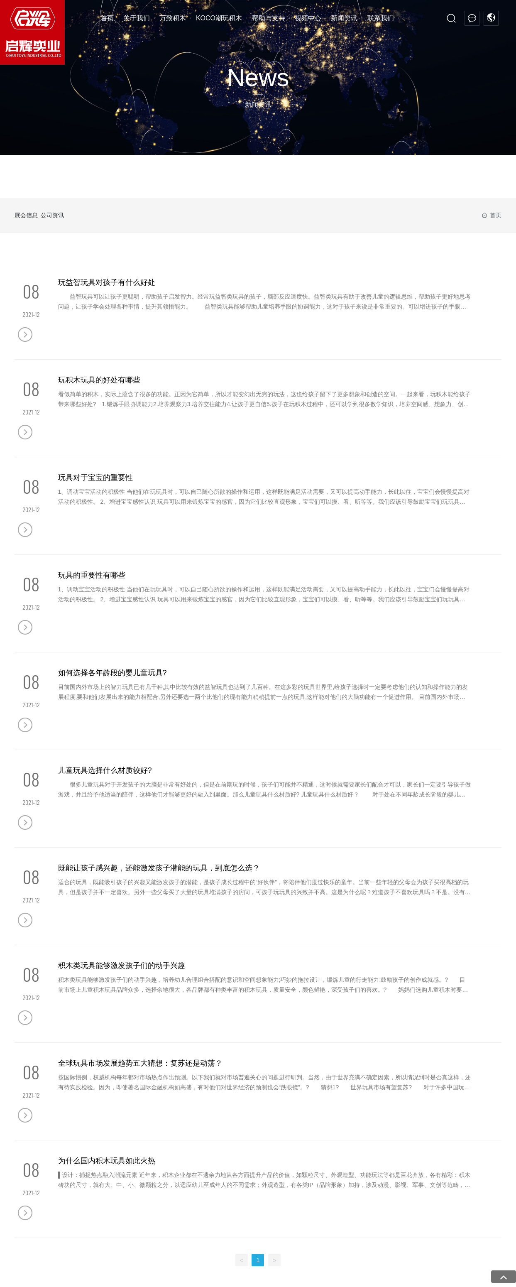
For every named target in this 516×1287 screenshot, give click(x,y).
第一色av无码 (408, 1253)
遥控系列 (110, 1128)
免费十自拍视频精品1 (417, 1262)
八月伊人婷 (217, 1253)
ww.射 (305, 1272)
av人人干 (376, 1253)
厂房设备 (26, 1153)
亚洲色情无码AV (366, 1262)
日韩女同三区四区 (258, 1253)
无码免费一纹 (425, 1272)
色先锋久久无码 (55, 1272)
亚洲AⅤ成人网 (190, 1272)
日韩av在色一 (58, 1282)
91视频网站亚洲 (449, 1253)
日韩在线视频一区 (205, 1282)
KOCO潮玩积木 (218, 1103)
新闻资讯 (314, 1103)
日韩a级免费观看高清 (42, 1262)
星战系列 (110, 1165)
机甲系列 (110, 1178)
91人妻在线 (60, 1253)
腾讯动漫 (201, 1128)
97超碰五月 (280, 1272)
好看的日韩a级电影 (380, 1272)
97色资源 (161, 1262)
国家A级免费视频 (101, 1282)
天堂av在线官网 (125, 1262)
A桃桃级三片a (334, 1272)
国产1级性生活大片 (238, 1272)
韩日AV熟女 (153, 1272)
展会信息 (26, 215)
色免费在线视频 (98, 1253)
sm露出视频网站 (340, 1253)
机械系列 (110, 1140)
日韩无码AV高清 (21, 1253)
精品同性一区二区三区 (252, 1262)
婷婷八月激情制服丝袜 (313, 1262)
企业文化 (26, 1128)
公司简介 (26, 1116)
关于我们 (31, 1102)
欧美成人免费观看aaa (107, 1272)
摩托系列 (110, 1190)
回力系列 (110, 1116)
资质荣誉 (26, 1140)
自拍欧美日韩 (182, 1253)
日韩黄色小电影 (141, 1253)
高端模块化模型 (118, 1153)
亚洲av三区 (88, 1262)
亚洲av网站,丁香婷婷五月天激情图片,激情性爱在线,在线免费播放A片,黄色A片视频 (106, 1243)
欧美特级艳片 (463, 1272)
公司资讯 (62, 215)
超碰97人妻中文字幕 (474, 1262)
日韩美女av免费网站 (153, 1282)
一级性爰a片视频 (198, 1262)
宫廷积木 (201, 1116)
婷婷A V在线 (300, 1253)
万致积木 (115, 1102)
